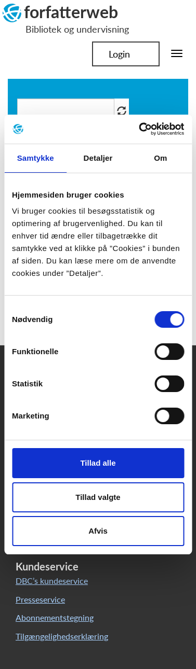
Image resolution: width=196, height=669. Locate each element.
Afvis (98, 530)
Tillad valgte (97, 497)
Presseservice (40, 599)
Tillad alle (97, 462)
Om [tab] (160, 158)
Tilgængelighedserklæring (62, 636)
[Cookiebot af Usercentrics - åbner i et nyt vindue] (140, 129)
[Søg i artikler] (65, 111)
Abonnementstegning (55, 617)
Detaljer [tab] (98, 158)
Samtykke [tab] (35, 158)
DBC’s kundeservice (52, 581)
